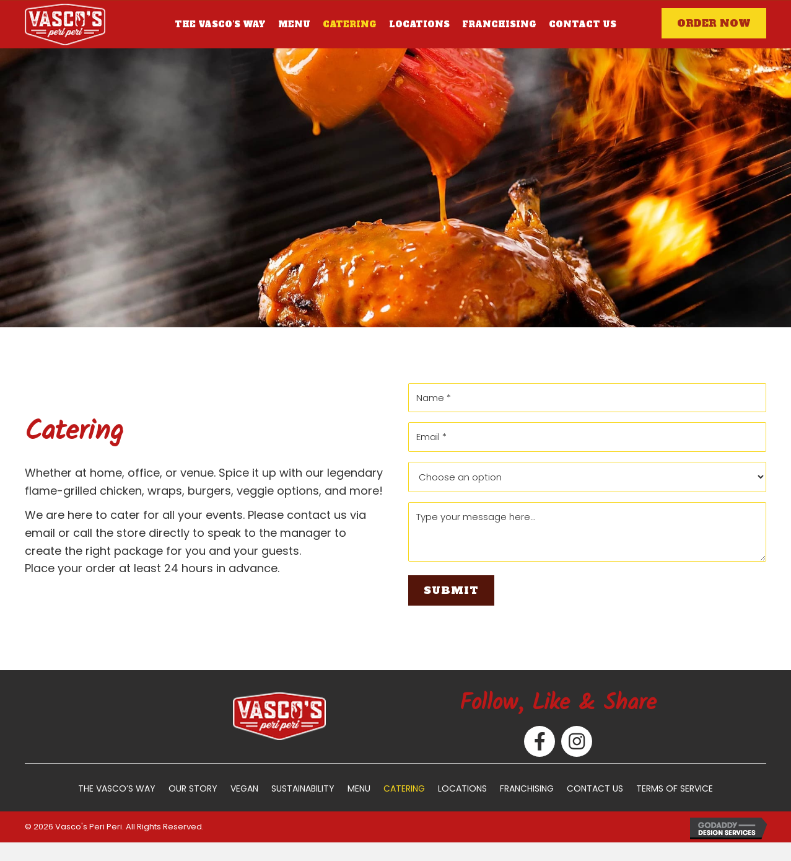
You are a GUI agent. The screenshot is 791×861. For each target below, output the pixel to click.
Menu (358, 788)
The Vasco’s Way (116, 788)
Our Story (192, 788)
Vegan (244, 788)
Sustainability (302, 788)
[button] (714, 23)
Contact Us (595, 788)
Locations (462, 788)
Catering (404, 788)
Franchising (527, 788)
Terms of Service (674, 788)
